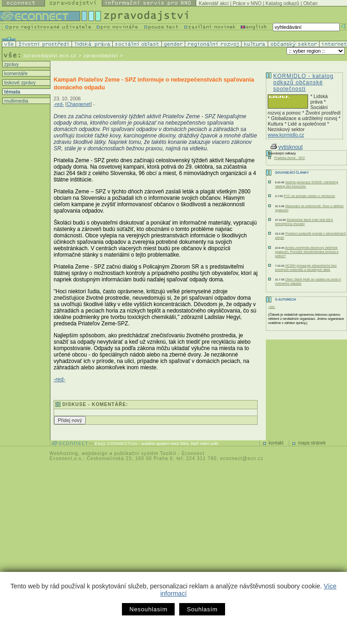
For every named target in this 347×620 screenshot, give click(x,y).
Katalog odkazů (282, 3)
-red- (59, 104)
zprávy (11, 64)
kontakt (276, 442)
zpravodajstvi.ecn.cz (50, 55)
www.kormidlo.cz (286, 134)
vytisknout (286, 147)
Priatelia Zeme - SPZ (289, 158)
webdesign (95, 453)
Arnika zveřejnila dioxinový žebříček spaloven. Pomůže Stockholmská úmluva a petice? (306, 252)
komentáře (15, 73)
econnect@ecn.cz (242, 458)
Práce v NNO (247, 3)
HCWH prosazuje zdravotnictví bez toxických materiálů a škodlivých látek (306, 267)
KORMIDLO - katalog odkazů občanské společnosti (303, 82)
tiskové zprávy (19, 82)
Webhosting (64, 453)
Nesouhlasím (148, 609)
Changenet (78, 104)
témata (11, 91)
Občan (310, 3)
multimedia (15, 101)
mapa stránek (312, 442)
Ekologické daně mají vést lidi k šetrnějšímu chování (304, 222)
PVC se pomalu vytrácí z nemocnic (309, 196)
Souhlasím (202, 609)
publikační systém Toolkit (145, 453)
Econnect (193, 453)
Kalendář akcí (214, 3)
